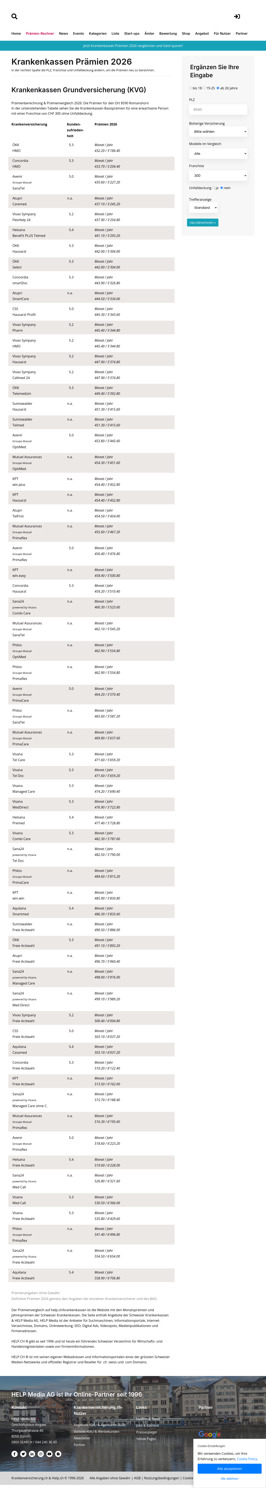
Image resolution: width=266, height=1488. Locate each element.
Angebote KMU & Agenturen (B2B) (100, 1428)
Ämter (149, 33)
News (63, 33)
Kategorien (98, 33)
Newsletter (82, 1441)
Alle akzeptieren (229, 1468)
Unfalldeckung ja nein (209, 188)
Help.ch (59, 1481)
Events (78, 33)
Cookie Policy (247, 1459)
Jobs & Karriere (147, 1428)
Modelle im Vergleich (205, 144)
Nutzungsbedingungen (164, 1481)
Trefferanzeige (203, 205)
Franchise (196, 166)
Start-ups (131, 33)
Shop (186, 33)
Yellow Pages (146, 1442)
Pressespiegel (146, 1435)
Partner (242, 33)
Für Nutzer (222, 33)
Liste (115, 33)
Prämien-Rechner (40, 33)
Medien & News (148, 1422)
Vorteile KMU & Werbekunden (97, 1435)
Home (16, 33)
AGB (140, 1481)
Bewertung (168, 33)
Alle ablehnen (230, 1478)
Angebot (202, 33)
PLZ (192, 99)
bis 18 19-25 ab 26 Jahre (213, 88)
